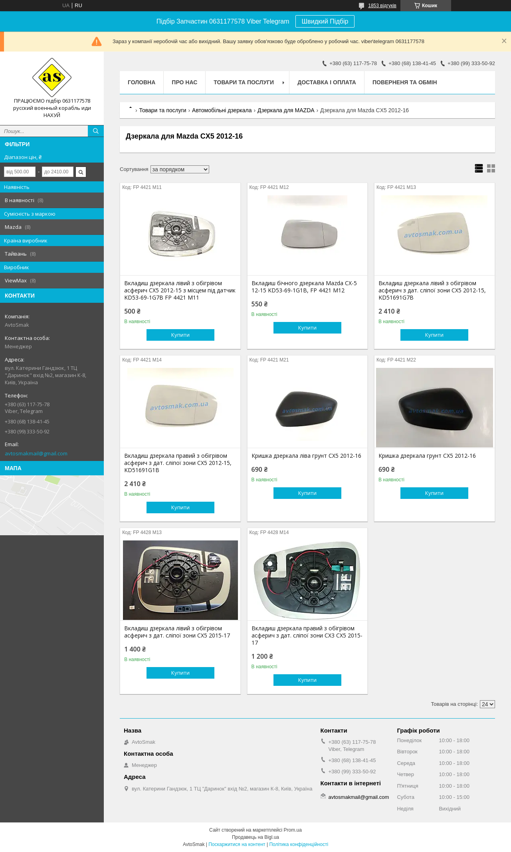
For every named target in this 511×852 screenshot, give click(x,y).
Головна (141, 82)
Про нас (184, 82)
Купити (180, 334)
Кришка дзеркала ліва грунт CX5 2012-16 (306, 455)
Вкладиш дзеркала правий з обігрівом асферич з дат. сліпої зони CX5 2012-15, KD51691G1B (178, 463)
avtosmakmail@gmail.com (36, 453)
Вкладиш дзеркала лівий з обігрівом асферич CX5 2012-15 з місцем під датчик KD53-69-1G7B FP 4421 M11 (180, 290)
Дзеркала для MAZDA (286, 110)
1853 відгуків (382, 5)
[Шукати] (96, 131)
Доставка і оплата (326, 82)
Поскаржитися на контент (236, 844)
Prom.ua (293, 830)
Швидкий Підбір (325, 21)
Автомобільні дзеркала (222, 110)
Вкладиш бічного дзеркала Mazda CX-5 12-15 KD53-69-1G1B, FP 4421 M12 (304, 287)
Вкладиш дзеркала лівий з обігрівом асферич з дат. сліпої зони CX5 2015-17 (177, 632)
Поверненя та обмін (404, 82)
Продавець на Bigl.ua (255, 837)
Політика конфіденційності (298, 844)
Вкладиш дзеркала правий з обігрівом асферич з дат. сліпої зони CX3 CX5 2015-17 (307, 635)
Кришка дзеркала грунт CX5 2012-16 (427, 455)
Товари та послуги (244, 82)
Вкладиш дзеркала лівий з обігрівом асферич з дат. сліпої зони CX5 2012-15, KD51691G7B (432, 290)
